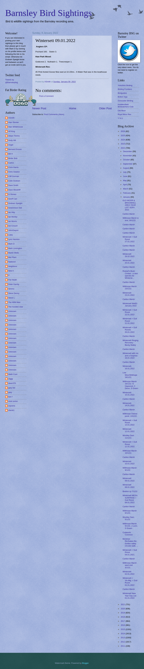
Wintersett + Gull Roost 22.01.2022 (130, 312)
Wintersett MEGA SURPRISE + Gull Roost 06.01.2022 (130, 498)
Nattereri (12, 262)
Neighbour (12, 266)
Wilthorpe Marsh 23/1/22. (130, 287)
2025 (123, 135)
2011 (123, 646)
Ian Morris (12, 221)
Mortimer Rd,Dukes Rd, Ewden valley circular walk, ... (130, 542)
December (127, 151)
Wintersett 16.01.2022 (128, 367)
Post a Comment (46, 96)
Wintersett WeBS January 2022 (130, 304)
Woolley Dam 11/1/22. (128, 436)
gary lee (11, 388)
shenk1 (11, 410)
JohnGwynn (13, 230)
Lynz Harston (14, 239)
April (125, 184)
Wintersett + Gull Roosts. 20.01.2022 (130, 329)
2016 (123, 625)
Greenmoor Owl (15, 208)
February (127, 193)
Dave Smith (13, 185)
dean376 (12, 383)
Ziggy (10, 379)
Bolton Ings (122, 97)
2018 (123, 617)
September (128, 164)
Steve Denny (13, 293)
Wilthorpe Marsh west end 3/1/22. (130, 565)
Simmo (11, 289)
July (125, 172)
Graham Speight (15, 203)
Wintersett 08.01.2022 (128, 486)
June (125, 176)
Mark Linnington (15, 248)
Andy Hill (12, 140)
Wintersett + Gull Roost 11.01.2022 (130, 444)
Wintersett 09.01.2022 (128, 479)
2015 (123, 629)
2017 (123, 621)
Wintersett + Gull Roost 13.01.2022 (130, 422)
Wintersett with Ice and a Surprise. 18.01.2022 (130, 355)
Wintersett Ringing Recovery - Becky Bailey (130, 342)
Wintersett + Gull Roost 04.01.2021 (130, 552)
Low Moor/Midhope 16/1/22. (130, 374)
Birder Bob (12, 158)
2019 (123, 613)
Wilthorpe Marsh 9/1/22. (130, 469)
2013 (123, 637)
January (126, 197)
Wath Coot (12, 374)
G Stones (12, 194)
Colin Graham (14, 181)
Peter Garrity (13, 284)
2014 (123, 633)
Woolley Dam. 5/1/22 (129, 518)
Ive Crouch (13, 226)
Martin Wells (13, 253)
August (126, 168)
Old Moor (122, 110)
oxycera (11, 406)
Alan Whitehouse (15, 127)
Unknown (12, 311)
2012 (123, 642)
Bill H (10, 154)
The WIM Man (14, 302)
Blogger (85, 663)
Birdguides (122, 93)
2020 (123, 609)
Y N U (120, 118)
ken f (10, 397)
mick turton (13, 401)
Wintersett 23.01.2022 (128, 294)
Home (72, 108)
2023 (123, 144)
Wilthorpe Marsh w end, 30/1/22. (131, 219)
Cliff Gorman (13, 176)
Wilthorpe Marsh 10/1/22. (130, 452)
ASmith (11, 118)
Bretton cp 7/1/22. (130, 491)
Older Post (105, 108)
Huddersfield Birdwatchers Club (125, 105)
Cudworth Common (128, 533)
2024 (123, 140)
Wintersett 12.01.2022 (128, 430)
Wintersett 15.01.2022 (128, 393)
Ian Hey (11, 212)
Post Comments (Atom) (54, 114)
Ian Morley (12, 217)
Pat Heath (12, 280)
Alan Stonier (13, 122)
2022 (123, 148)
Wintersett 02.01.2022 (128, 572)
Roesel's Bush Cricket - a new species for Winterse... (130, 274)
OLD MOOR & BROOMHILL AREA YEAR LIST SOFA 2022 (129, 205)
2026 (123, 131)
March (126, 189)
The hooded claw (15, 307)
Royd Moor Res (124, 114)
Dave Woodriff (14, 190)
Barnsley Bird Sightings (48, 13)
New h (11, 271)
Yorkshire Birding (125, 85)
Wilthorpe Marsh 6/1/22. (130, 512)
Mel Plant (12, 257)
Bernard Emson (15, 149)
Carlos (11, 163)
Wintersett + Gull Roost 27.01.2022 (130, 239)
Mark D (11, 244)
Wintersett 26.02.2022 (128, 255)
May (125, 180)
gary (10, 392)
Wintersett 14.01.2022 (128, 404)
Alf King (11, 131)
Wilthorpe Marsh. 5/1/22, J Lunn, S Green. (130, 525)
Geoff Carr (12, 199)
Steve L (11, 298)
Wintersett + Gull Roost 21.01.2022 (130, 320)
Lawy (10, 235)
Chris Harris (13, 167)
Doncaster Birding (125, 101)
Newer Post (39, 108)
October (126, 160)
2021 (123, 604)
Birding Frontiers (125, 89)
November (127, 155)
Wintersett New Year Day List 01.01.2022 (129, 595)
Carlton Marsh (129, 214)
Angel (10, 145)
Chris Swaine (14, 172)
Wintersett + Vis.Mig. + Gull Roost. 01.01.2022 (130, 581)
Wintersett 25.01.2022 (128, 261)
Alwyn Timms (14, 136)
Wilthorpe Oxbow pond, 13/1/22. (130, 415)
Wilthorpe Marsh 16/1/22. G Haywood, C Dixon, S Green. (131, 384)
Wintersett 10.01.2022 (128, 462)
